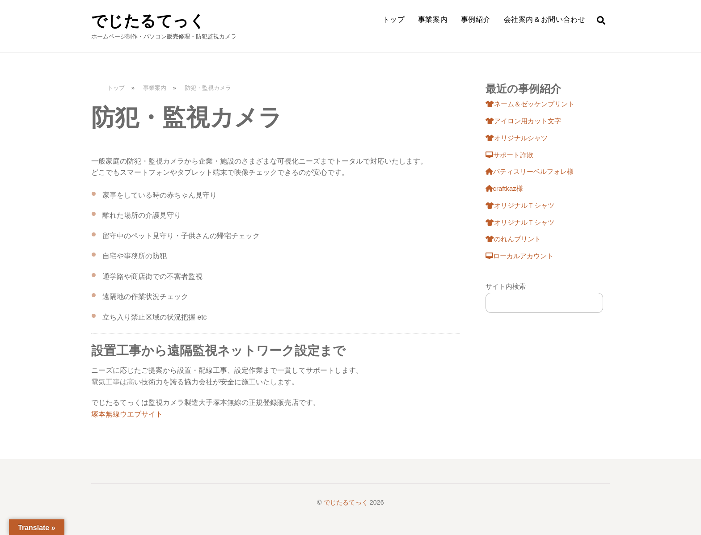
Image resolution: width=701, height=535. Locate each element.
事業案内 (433, 19)
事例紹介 (476, 19)
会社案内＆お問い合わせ (545, 19)
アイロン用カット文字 (523, 121)
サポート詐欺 (509, 155)
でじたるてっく (346, 502)
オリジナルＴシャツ (520, 205)
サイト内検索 (506, 286)
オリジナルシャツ (517, 138)
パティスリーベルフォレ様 (530, 171)
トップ (393, 19)
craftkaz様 (504, 188)
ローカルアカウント (519, 256)
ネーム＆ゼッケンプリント (530, 104)
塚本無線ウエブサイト (127, 414)
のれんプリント (513, 239)
